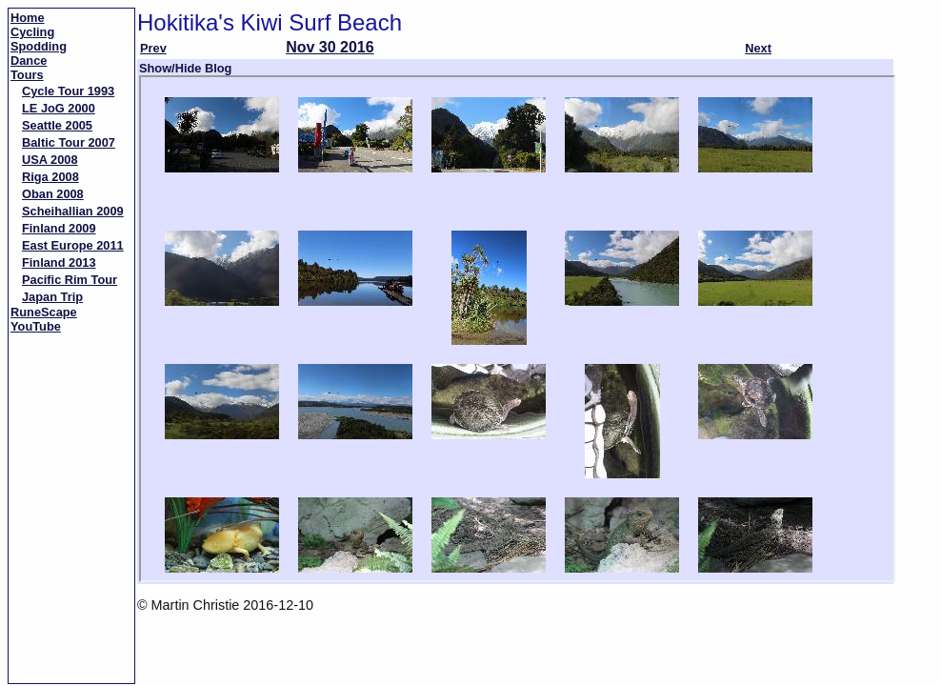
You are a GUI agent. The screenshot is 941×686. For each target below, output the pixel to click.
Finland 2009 (59, 228)
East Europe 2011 (73, 245)
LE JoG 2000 (58, 108)
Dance (28, 60)
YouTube (35, 326)
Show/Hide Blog (185, 68)
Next (758, 48)
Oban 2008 (53, 194)
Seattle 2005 (57, 125)
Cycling (32, 32)
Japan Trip (52, 297)
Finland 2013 (59, 262)
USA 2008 (50, 159)
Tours (27, 75)
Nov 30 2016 (330, 47)
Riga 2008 (50, 177)
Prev (153, 48)
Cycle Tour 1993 (68, 91)
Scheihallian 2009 (73, 211)
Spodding (38, 46)
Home (27, 17)
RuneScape (43, 312)
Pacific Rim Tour (69, 279)
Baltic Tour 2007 (68, 142)
